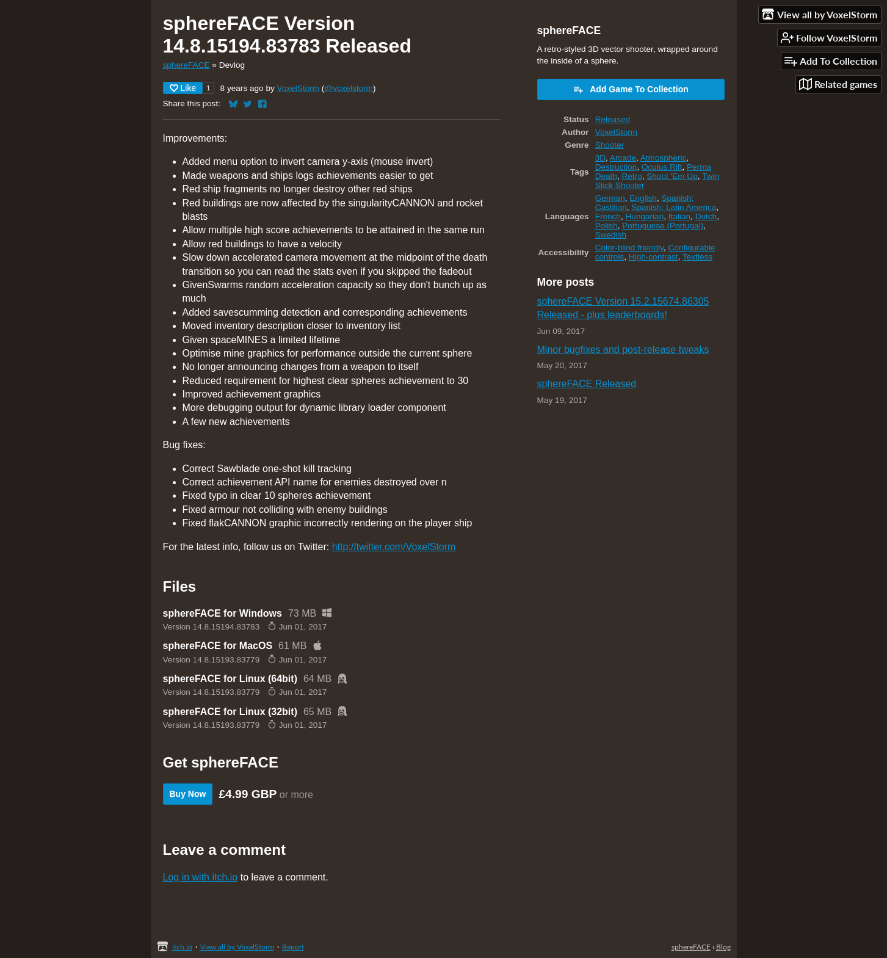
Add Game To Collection (631, 89)
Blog (723, 946)
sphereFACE (186, 65)
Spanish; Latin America (673, 207)
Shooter (610, 145)
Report (293, 946)
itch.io (182, 946)
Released (612, 119)
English (643, 198)
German (610, 198)
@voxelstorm (348, 88)
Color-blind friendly (629, 247)
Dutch (706, 216)
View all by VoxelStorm (237, 946)
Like (183, 88)
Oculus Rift (662, 167)
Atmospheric (663, 157)
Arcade (623, 157)
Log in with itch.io (200, 877)
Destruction (616, 167)
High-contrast (653, 256)
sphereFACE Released (587, 384)
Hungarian (645, 216)
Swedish (610, 234)
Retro (631, 176)
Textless (697, 256)
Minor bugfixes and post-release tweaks (623, 349)
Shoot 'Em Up (671, 176)
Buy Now (188, 794)
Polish (606, 225)
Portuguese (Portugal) (662, 225)
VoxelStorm (298, 88)
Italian (679, 216)
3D (600, 157)
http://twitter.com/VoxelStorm (394, 547)
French (608, 216)
